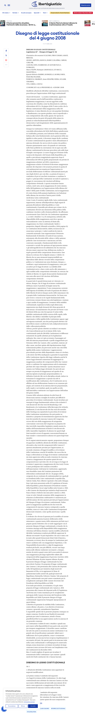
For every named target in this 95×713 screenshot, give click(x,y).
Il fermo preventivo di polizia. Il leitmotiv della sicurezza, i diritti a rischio (21, 25)
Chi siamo (5, 12)
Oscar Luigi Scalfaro (43, 708)
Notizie (15, 12)
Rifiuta (23, 706)
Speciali (36, 12)
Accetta (33, 706)
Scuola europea (26, 12)
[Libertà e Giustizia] (46, 4)
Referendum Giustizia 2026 (83, 12)
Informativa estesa (29, 702)
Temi (44, 12)
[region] (21, 699)
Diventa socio (85, 5)
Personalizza (11, 706)
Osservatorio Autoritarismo (60, 12)
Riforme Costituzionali (58, 708)
